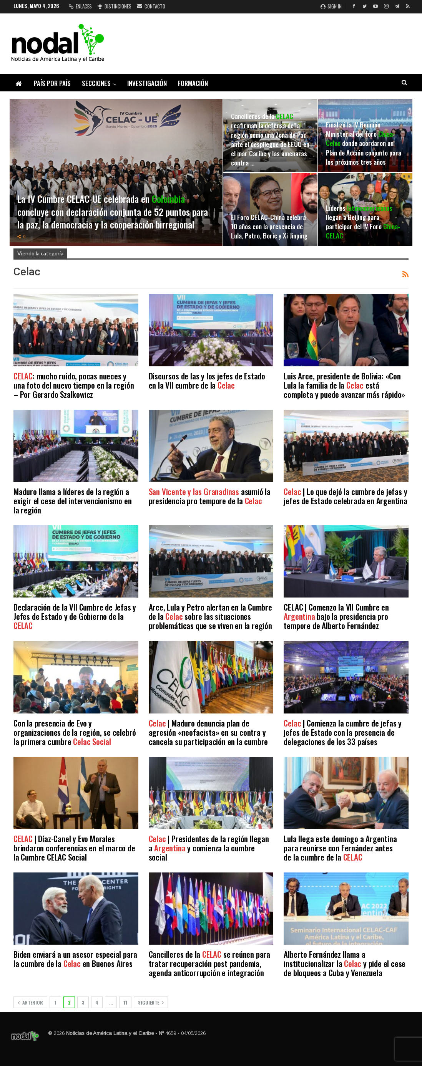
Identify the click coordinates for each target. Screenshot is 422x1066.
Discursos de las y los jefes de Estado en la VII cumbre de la (207, 380)
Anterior (30, 1002)
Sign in (331, 6)
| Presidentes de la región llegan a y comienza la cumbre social (209, 848)
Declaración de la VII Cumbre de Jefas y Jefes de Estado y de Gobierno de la (74, 616)
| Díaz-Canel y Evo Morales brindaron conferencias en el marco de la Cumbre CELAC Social (74, 848)
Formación (193, 83)
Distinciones (114, 6)
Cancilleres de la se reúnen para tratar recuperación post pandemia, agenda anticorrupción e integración (209, 963)
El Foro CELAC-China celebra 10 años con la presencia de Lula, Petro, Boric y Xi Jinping (269, 226)
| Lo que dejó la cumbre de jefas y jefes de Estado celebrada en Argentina (345, 496)
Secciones (96, 83)
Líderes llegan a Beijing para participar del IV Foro (363, 222)
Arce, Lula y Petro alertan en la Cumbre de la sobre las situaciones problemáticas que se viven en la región (210, 616)
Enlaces (80, 6)
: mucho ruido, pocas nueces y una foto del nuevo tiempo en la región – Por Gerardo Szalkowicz (73, 385)
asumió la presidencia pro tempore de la (210, 496)
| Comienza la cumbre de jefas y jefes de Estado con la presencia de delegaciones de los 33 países (343, 732)
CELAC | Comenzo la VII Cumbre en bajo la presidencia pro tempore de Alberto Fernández (336, 616)
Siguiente (151, 1002)
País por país (52, 83)
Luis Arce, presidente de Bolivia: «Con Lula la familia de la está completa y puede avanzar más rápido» (344, 385)
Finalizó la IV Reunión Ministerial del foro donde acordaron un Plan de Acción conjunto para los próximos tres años (363, 143)
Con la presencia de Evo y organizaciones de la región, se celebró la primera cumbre (74, 732)
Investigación (147, 83)
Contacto (151, 6)
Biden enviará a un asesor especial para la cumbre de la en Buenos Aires (75, 958)
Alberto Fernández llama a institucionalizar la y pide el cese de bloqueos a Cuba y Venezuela (344, 963)
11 (125, 1002)
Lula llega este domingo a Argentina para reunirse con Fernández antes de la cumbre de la (340, 848)
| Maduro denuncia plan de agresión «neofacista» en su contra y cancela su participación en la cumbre (208, 732)
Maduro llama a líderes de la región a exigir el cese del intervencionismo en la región (72, 500)
